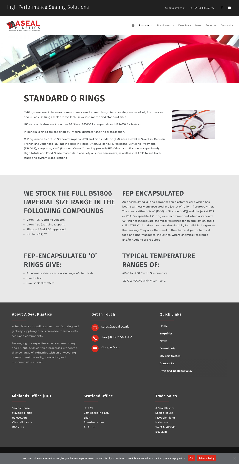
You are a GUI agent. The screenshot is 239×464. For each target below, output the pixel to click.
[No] (234, 458)
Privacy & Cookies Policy (176, 371)
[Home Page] (133, 25)
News (198, 25)
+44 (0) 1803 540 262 (116, 337)
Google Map (110, 347)
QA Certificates (170, 356)
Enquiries (211, 25)
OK (191, 458)
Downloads (184, 25)
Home (164, 326)
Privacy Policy (206, 458)
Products (146, 25)
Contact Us (227, 25)
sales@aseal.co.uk (175, 8)
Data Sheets (165, 25)
